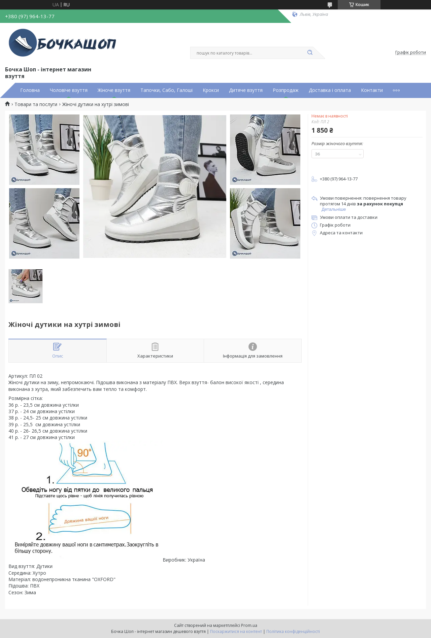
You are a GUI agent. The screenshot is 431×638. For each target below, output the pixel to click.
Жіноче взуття (114, 90)
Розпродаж (286, 90)
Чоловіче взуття (69, 90)
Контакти (372, 90)
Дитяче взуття (246, 90)
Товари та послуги (35, 104)
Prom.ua (249, 625)
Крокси (211, 90)
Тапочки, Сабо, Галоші (166, 90)
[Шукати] (310, 53)
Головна (30, 90)
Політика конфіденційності (293, 631)
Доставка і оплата (330, 90)
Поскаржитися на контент (236, 631)
